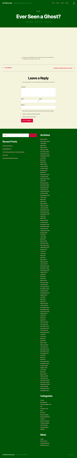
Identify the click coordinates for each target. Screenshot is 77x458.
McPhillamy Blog (7, 3)
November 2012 (45, 351)
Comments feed (45, 443)
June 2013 (43, 336)
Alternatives (44, 402)
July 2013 (43, 334)
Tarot (39, 59)
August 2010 (44, 367)
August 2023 (44, 170)
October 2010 (44, 365)
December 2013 (45, 326)
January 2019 (44, 222)
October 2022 (44, 176)
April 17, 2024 (39, 22)
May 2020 (43, 199)
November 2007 (45, 390)
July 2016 (43, 274)
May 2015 (43, 299)
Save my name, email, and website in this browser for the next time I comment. (38, 111)
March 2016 (43, 280)
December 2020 (45, 191)
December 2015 (45, 286)
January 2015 (44, 305)
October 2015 (44, 291)
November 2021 (45, 187)
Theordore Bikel (45, 423)
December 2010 (45, 361)
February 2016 (44, 282)
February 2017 (44, 261)
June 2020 (43, 197)
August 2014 (44, 313)
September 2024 (45, 156)
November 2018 (45, 226)
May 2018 (43, 239)
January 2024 (44, 166)
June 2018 (43, 237)
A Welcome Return (8, 146)
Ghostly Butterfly (50, 57)
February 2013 (44, 345)
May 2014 (43, 318)
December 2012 (45, 349)
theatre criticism (45, 421)
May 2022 (43, 181)
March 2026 (43, 139)
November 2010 (45, 363)
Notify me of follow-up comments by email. (31, 114)
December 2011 (45, 353)
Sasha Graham (34, 59)
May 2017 (43, 255)
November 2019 (45, 212)
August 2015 (44, 295)
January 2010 (44, 378)
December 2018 (45, 224)
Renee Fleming (44, 414)
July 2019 (43, 216)
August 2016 (44, 272)
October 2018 (44, 228)
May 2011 (43, 357)
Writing (42, 429)
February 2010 (44, 376)
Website (23, 104)
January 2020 (44, 208)
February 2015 (44, 303)
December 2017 (45, 245)
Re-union (43, 412)
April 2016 (43, 278)
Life (41, 406)
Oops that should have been (11, 158)
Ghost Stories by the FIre (41, 57)
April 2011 (43, 359)
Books (66, 3)
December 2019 (45, 210)
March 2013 (43, 342)
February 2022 (44, 183)
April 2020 (43, 201)
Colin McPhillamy (31, 57)
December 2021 (45, 185)
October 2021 (44, 189)
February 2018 (44, 243)
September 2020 (45, 195)
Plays (42, 410)
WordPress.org (44, 445)
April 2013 (43, 340)
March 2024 (43, 164)
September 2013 (45, 332)
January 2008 (44, 386)
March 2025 (43, 147)
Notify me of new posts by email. (29, 116)
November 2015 (45, 289)
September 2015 (45, 293)
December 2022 (45, 174)
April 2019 (43, 218)
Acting (38, 11)
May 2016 (43, 276)
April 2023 (43, 172)
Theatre (42, 419)
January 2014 (44, 324)
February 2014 (44, 322)
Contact (58, 3)
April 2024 (43, 162)
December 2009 (45, 380)
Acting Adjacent (7, 149)
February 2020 (44, 205)
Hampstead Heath (27, 59)
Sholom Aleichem (45, 417)
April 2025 (43, 145)
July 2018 (43, 235)
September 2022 (45, 178)
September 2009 (45, 384)
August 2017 (44, 249)
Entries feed (44, 441)
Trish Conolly (44, 425)
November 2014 (45, 309)
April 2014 (43, 320)
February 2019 (44, 220)
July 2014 (43, 315)
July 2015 (43, 297)
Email (40, 98)
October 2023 (44, 168)
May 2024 (43, 160)
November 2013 (45, 328)
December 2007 (45, 388)
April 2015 (43, 301)
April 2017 (43, 257)
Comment (23, 87)
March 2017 (43, 259)
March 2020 (43, 203)
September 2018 (45, 230)
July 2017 (43, 251)
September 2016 (45, 270)
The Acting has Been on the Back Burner (15, 152)
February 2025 (44, 149)
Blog (53, 3)
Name (22, 98)
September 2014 (45, 311)
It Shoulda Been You (46, 404)
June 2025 (43, 143)
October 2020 (44, 193)
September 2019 (45, 214)
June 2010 (43, 369)
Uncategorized (44, 427)
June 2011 (43, 355)
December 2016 (45, 266)
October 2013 (44, 330)
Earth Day (5, 155)
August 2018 (44, 232)
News (62, 3)
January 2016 (44, 284)
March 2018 (43, 241)
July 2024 (43, 158)
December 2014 (45, 307)
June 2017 (43, 253)
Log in (42, 439)
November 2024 (45, 154)
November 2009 (45, 382)
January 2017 (44, 264)
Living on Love (44, 408)
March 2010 (43, 374)
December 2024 (45, 151)
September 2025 (45, 141)
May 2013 (43, 338)
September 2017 (45, 247)
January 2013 (44, 347)
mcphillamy (30, 22)
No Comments (49, 22)
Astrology (25, 57)
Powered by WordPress (22, 454)
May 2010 (43, 372)
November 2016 (45, 268)
